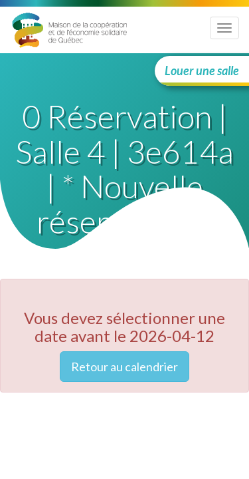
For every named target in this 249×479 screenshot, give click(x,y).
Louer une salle (202, 70)
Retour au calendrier (124, 366)
